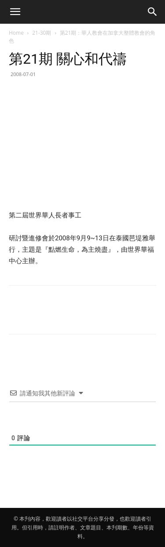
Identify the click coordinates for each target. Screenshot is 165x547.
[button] (15, 12)
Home (16, 32)
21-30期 (41, 32)
